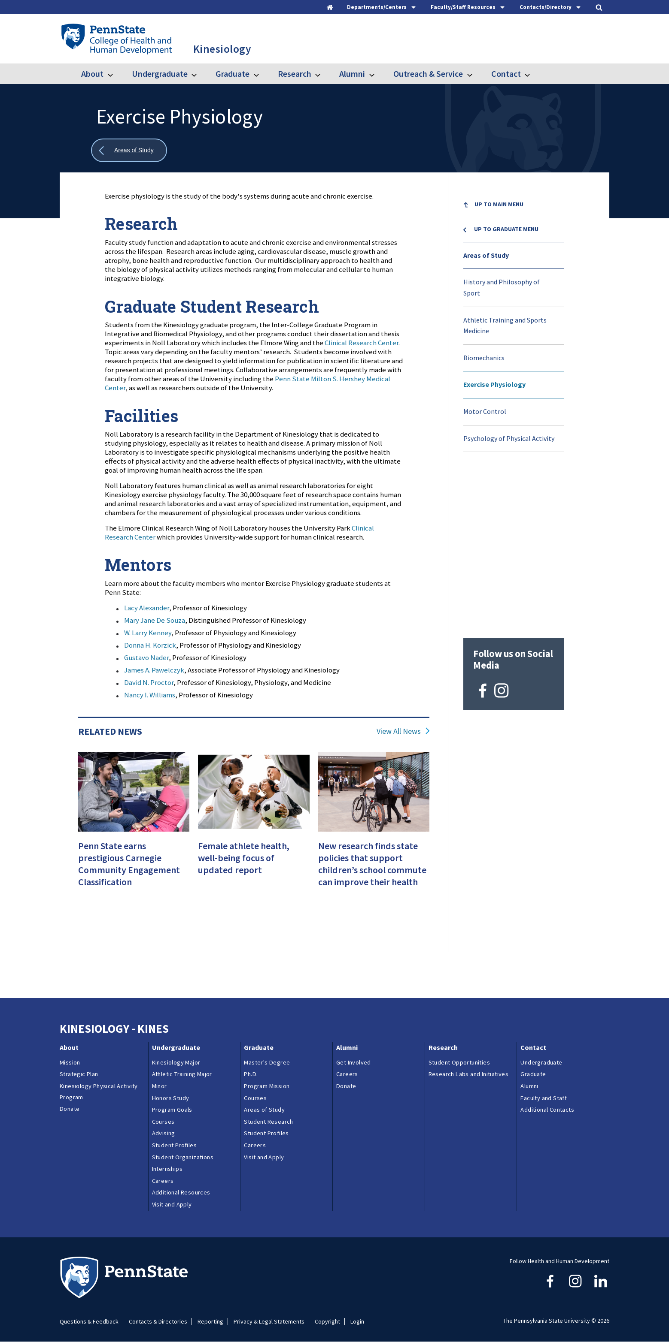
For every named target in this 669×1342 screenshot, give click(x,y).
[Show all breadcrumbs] (129, 150)
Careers (163, 1181)
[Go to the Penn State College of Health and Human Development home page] (116, 38)
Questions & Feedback (89, 1321)
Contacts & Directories (158, 1321)
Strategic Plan (79, 1074)
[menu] (513, 322)
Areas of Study (486, 255)
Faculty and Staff (543, 1098)
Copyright (327, 1321)
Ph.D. (251, 1074)
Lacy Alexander (146, 607)
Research (294, 73)
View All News (399, 731)
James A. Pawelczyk (154, 670)
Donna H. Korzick (150, 645)
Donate (69, 1109)
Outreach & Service (428, 73)
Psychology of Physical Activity (508, 438)
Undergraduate (160, 73)
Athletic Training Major (182, 1074)
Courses (163, 1121)
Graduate (232, 73)
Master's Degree (267, 1062)
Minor (159, 1086)
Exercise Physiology (494, 384)
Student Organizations (182, 1157)
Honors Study (170, 1098)
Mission (70, 1062)
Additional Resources (181, 1192)
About (92, 73)
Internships (167, 1169)
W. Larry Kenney (147, 632)
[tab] (382, 7)
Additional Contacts (547, 1109)
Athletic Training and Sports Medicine (505, 325)
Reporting (210, 1321)
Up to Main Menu (498, 204)
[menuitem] (513, 205)
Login (357, 1321)
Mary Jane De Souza (154, 620)
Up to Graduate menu (506, 229)
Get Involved (353, 1062)
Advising (163, 1133)
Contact (506, 73)
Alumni (352, 73)
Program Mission (266, 1086)
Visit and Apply (172, 1204)
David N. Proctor (148, 682)
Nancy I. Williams (149, 695)
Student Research (268, 1121)
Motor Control (484, 411)
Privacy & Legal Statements (269, 1321)
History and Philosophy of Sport (501, 287)
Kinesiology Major (176, 1062)
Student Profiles (174, 1145)
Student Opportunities (459, 1062)
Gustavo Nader (146, 657)
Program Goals (172, 1109)
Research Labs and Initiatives (470, 1074)
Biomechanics (484, 357)
